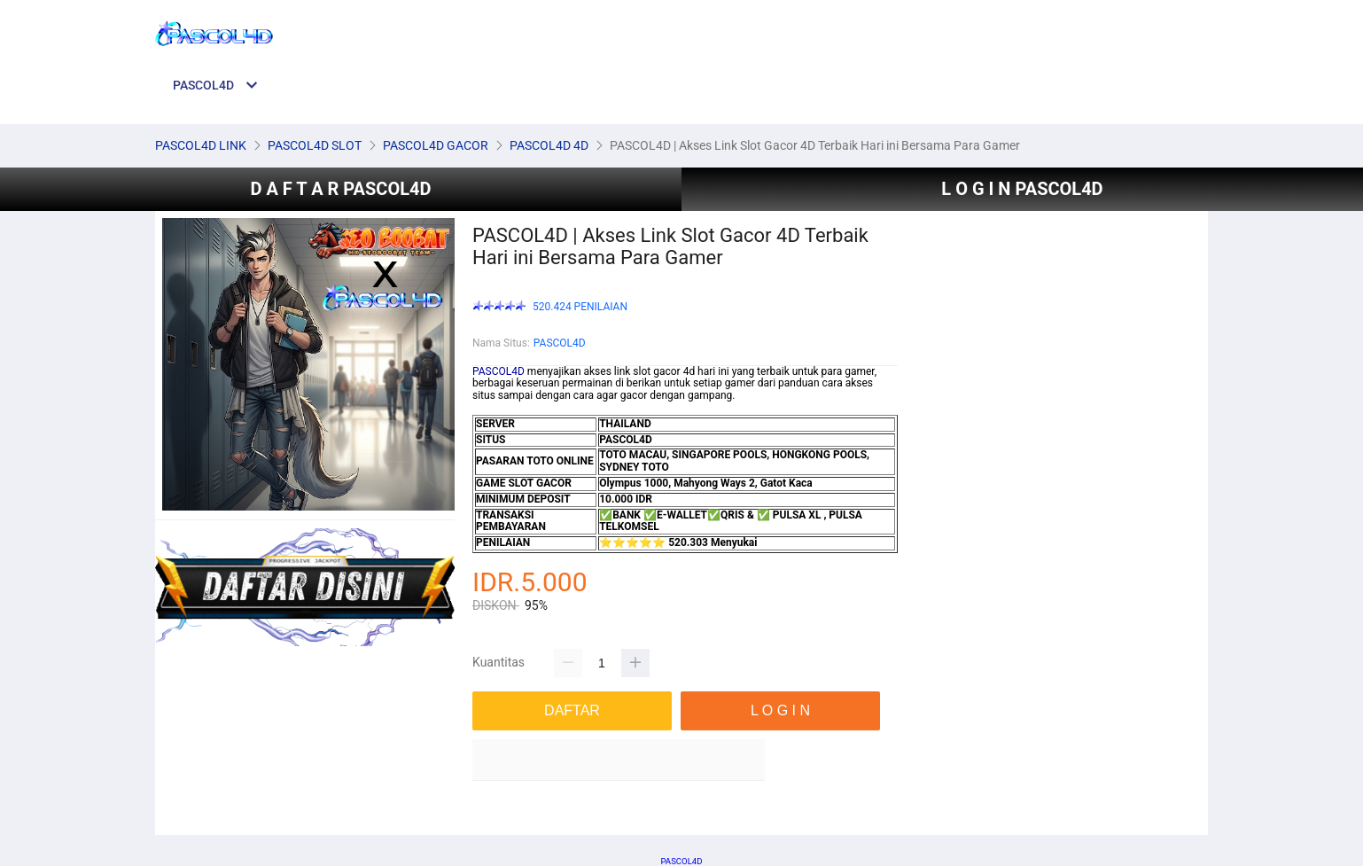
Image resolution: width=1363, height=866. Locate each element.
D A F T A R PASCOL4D (340, 188)
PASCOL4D (560, 343)
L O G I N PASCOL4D (1021, 188)
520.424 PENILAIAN (580, 307)
